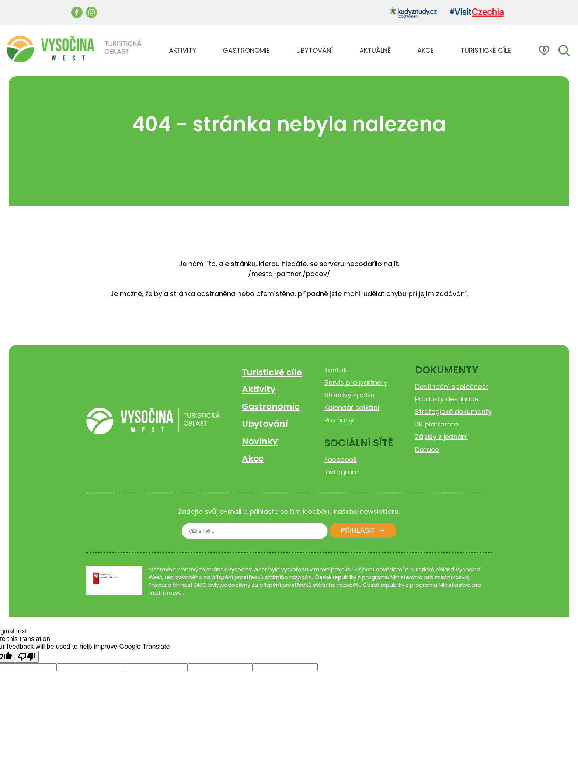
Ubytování (265, 424)
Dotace (427, 449)
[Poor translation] (27, 657)
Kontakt (336, 370)
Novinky (260, 441)
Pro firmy (339, 420)
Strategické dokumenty (453, 411)
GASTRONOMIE (246, 50)
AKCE (425, 50)
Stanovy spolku (349, 395)
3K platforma (436, 424)
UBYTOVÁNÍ (314, 50)
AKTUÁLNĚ (375, 50)
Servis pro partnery (355, 382)
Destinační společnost (451, 386)
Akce (253, 458)
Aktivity (258, 389)
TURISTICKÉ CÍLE (485, 50)
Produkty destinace (446, 399)
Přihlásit (358, 530)
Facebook (340, 459)
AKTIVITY (182, 50)
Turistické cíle (272, 372)
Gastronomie (271, 406)
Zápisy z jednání (441, 436)
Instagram (341, 472)
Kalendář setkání (351, 407)
